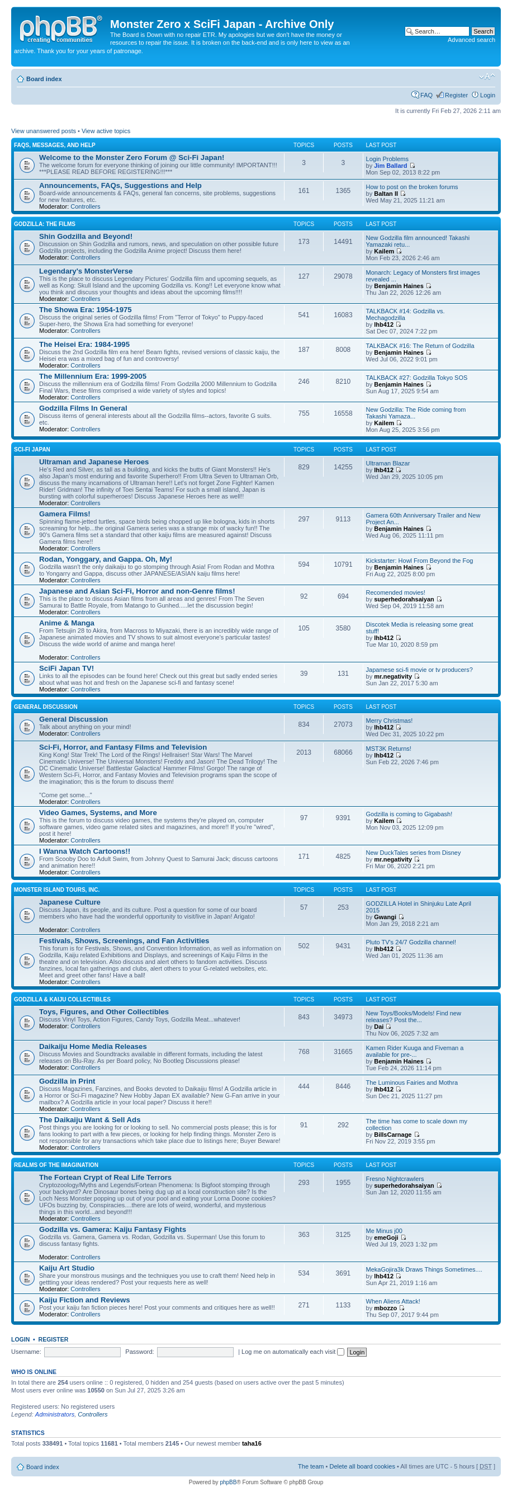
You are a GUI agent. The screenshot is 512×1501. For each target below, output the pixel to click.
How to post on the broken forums (412, 186)
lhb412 (384, 324)
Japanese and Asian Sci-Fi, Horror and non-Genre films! (137, 591)
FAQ (426, 95)
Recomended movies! (395, 592)
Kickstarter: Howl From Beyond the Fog (419, 560)
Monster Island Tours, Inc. (56, 890)
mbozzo (385, 1308)
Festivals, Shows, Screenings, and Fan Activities (124, 941)
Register (456, 95)
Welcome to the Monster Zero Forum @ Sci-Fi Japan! (131, 157)
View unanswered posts (43, 131)
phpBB (228, 1482)
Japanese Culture (70, 902)
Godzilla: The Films (44, 224)
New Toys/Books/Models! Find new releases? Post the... (413, 1016)
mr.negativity (393, 676)
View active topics (106, 131)
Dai (378, 1026)
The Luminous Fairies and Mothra (412, 1082)
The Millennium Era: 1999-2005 (92, 376)
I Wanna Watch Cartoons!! (84, 851)
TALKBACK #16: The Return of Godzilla (420, 345)
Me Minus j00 (384, 1230)
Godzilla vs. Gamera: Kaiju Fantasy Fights (112, 1229)
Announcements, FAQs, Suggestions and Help (120, 185)
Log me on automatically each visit (292, 1351)
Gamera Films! (65, 514)
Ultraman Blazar (388, 463)
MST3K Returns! (388, 748)
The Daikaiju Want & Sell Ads (89, 1120)
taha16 (252, 1443)
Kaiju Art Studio (66, 1268)
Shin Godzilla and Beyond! (85, 236)
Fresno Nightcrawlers (395, 1178)
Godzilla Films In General (83, 408)
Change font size (487, 77)
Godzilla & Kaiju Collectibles (62, 999)
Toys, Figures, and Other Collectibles (104, 1012)
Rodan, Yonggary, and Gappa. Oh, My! (105, 559)
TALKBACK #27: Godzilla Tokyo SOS (417, 377)
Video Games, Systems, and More (98, 812)
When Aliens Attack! (393, 1301)
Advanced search (471, 39)
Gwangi (385, 917)
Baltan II (386, 193)
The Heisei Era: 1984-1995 (84, 344)
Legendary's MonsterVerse (85, 271)
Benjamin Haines (399, 286)
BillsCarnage (392, 1134)
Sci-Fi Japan (32, 449)
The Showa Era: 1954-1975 (85, 309)
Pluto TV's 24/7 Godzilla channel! (411, 942)
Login (487, 95)
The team (311, 1466)
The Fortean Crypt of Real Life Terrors (105, 1177)
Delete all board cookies (362, 1466)
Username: (26, 1351)
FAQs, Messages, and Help (55, 145)
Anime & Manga (66, 623)
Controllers (85, 206)
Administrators (54, 1414)
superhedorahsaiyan (404, 599)
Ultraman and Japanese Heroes (94, 462)
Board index (44, 79)
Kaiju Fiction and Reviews (84, 1300)
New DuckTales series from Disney (413, 852)
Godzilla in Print (67, 1081)
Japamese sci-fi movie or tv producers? (419, 669)
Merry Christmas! (389, 720)
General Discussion (46, 707)
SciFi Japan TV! (66, 668)
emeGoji (386, 1237)
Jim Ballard (390, 165)
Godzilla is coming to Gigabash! (409, 814)
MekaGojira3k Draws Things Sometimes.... (424, 1269)
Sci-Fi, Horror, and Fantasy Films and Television (123, 747)
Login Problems (387, 159)
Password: (139, 1351)
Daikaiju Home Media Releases (93, 1046)
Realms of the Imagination (56, 1165)
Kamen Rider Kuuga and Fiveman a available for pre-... (415, 1051)
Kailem (384, 251)
